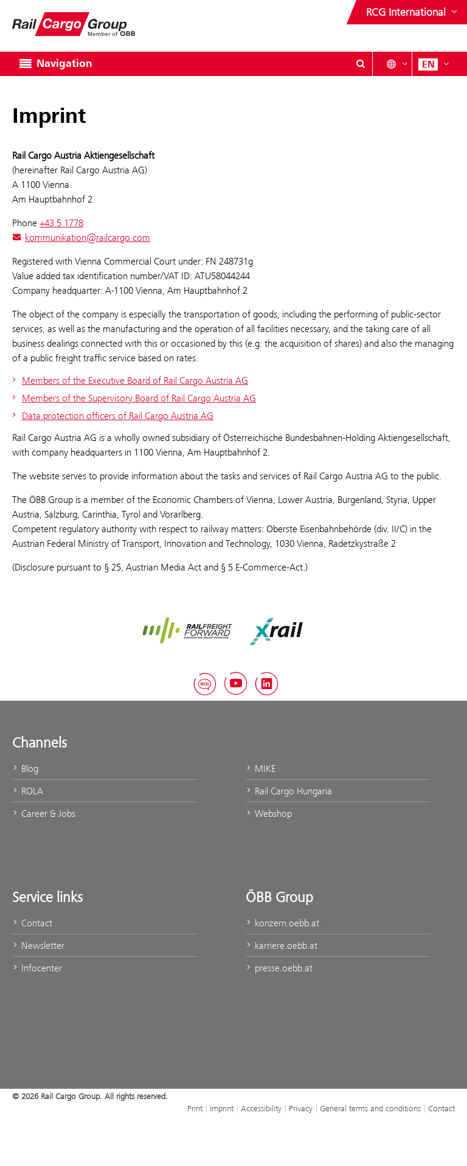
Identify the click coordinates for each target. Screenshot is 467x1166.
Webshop (269, 813)
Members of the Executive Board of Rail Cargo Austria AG (128, 380)
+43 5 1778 (61, 223)
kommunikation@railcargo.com (81, 237)
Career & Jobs (43, 813)
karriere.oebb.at (281, 945)
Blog (25, 768)
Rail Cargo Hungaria (289, 791)
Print (194, 1108)
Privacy (301, 1108)
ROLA (27, 791)
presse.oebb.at (279, 968)
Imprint (222, 1108)
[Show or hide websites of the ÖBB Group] (413, 12)
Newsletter (38, 945)
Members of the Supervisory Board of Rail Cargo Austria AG (132, 398)
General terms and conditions (370, 1108)
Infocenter (37, 968)
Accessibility (261, 1108)
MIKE (260, 768)
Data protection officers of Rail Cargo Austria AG (111, 416)
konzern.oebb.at (282, 923)
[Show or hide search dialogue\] (360, 64)
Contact (32, 923)
